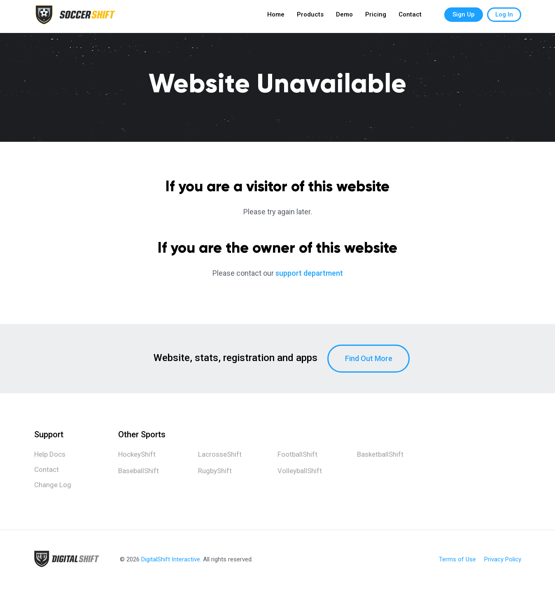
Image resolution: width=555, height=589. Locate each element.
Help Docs (49, 454)
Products (310, 16)
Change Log (52, 485)
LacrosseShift (220, 454)
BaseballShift (138, 471)
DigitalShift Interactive (170, 559)
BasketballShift (380, 454)
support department (309, 273)
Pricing (375, 16)
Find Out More (368, 358)
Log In (504, 16)
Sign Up (463, 16)
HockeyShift (137, 454)
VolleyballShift (300, 471)
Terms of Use (457, 559)
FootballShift (297, 454)
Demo (344, 16)
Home (275, 16)
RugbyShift (215, 471)
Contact (410, 16)
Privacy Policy (502, 559)
